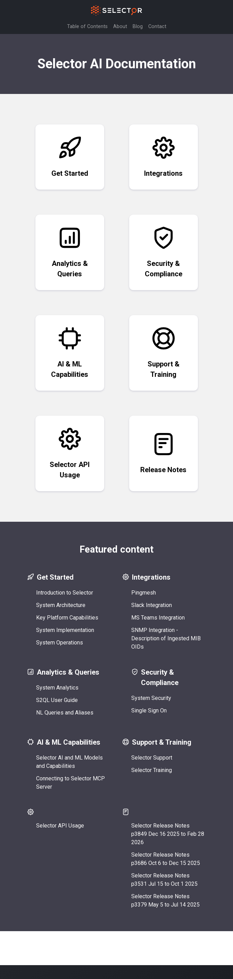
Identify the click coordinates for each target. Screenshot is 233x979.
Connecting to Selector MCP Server (72, 782)
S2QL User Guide (58, 700)
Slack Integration (153, 605)
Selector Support (153, 757)
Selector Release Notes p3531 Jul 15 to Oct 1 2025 (166, 879)
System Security (153, 698)
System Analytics (59, 687)
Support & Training (164, 352)
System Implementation (66, 630)
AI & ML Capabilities (69, 352)
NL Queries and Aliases (66, 712)
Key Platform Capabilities (69, 617)
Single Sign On (150, 710)
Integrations (163, 156)
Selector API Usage (70, 453)
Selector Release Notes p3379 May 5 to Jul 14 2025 (167, 900)
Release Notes (163, 453)
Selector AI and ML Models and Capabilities (71, 761)
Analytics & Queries (70, 252)
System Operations (61, 642)
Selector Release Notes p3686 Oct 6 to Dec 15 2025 (167, 858)
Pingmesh (145, 592)
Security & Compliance (163, 252)
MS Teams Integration (159, 617)
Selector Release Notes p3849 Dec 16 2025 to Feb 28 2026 (169, 834)
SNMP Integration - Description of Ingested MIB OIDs (167, 638)
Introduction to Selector (66, 592)
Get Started (69, 156)
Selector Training (153, 770)
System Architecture (62, 605)
